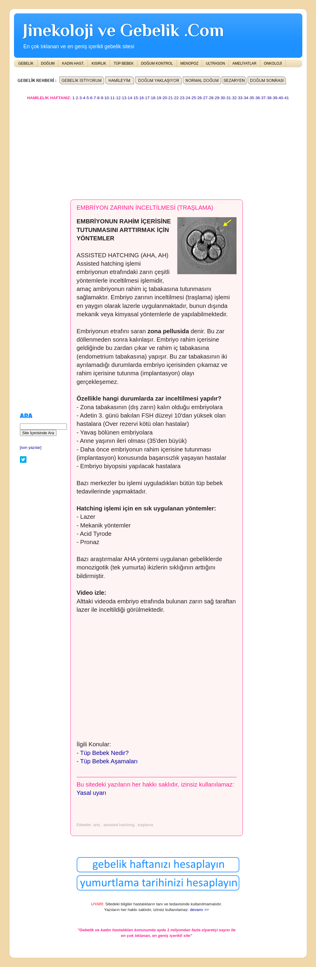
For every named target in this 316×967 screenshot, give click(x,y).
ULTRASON (215, 63)
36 (257, 98)
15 (135, 98)
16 (141, 98)
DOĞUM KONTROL (157, 63)
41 (286, 98)
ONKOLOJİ (273, 63)
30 (223, 98)
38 (269, 98)
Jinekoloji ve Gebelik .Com (123, 30)
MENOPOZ (189, 63)
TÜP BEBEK (123, 63)
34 (246, 98)
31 (228, 98)
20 (165, 98)
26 (199, 98)
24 (188, 98)
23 (182, 98)
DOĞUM (48, 63)
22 (176, 98)
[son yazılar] (31, 447)
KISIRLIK (99, 63)
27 (205, 98)
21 (170, 98)
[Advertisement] (158, 147)
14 (130, 98)
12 (118, 98)
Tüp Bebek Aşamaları (109, 761)
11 (112, 98)
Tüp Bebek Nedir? (104, 753)
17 (147, 98)
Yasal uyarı (91, 793)
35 (252, 98)
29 (217, 98)
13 (124, 98)
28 (211, 98)
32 (234, 98)
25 (193, 98)
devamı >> (199, 909)
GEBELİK (26, 63)
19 (159, 98)
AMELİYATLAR (244, 63)
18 (153, 98)
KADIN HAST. (73, 63)
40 (281, 98)
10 (106, 98)
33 (240, 98)
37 (263, 98)
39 (275, 98)
